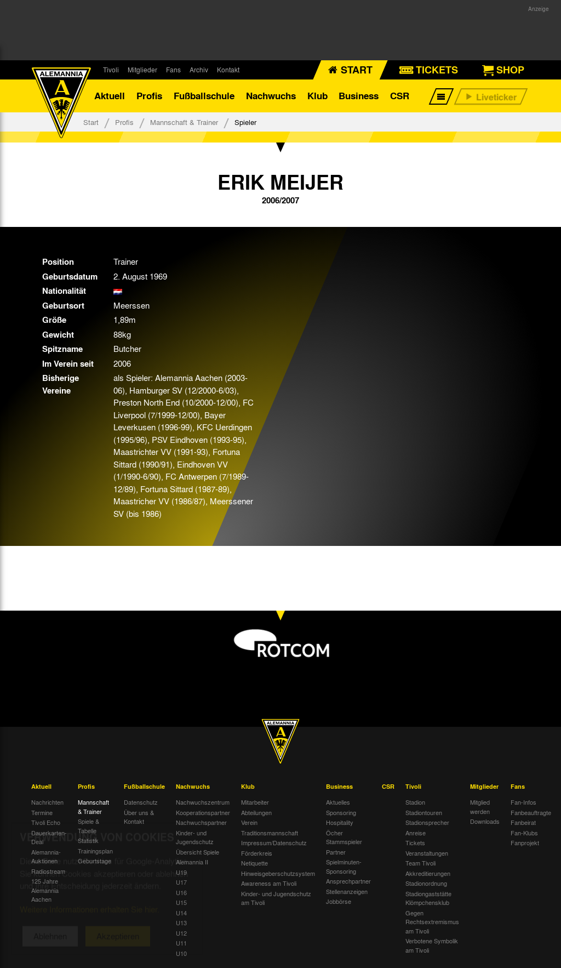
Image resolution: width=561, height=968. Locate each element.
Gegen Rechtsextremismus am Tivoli (432, 921)
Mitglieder (142, 70)
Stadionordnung (426, 883)
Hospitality (339, 822)
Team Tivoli (420, 862)
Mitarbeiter (255, 802)
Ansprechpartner (348, 880)
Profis (149, 96)
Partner (336, 851)
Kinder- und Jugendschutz (195, 837)
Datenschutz (141, 802)
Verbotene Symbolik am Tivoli (431, 945)
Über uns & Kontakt (139, 817)
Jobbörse (338, 901)
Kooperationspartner (203, 812)
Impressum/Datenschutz (274, 842)
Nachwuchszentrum (203, 802)
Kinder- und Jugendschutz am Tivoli (276, 898)
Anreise (415, 832)
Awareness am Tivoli (268, 883)
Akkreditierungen (427, 873)
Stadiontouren (423, 812)
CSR (399, 96)
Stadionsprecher (427, 822)
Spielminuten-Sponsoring (344, 866)
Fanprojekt (525, 842)
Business (359, 96)
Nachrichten (47, 802)
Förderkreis (256, 853)
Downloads (485, 821)
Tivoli (111, 70)
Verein (249, 822)
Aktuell (109, 96)
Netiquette (254, 862)
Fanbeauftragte (531, 812)
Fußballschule (204, 96)
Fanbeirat (523, 822)
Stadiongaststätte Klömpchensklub (428, 898)
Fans (173, 70)
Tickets (415, 842)
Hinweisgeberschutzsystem (278, 873)
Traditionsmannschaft (269, 832)
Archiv (199, 70)
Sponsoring (341, 812)
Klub (317, 96)
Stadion (415, 802)
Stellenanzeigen (347, 891)
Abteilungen (256, 812)
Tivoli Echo (45, 822)
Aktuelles (338, 802)
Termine (42, 812)
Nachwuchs (271, 96)
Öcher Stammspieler (344, 837)
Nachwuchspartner (201, 822)
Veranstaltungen (426, 853)
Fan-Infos (523, 802)
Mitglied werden (480, 807)
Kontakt (228, 70)
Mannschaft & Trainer (184, 122)
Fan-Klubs (524, 832)
